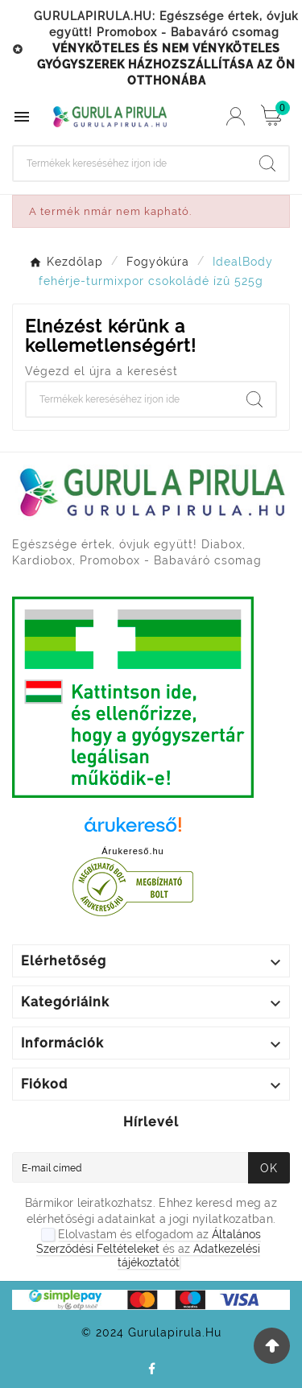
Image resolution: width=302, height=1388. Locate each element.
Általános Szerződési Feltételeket (148, 1241)
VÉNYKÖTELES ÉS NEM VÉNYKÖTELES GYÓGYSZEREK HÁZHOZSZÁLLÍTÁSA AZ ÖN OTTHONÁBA (166, 64)
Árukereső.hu (132, 851)
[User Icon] (235, 116)
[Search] (130, 163)
